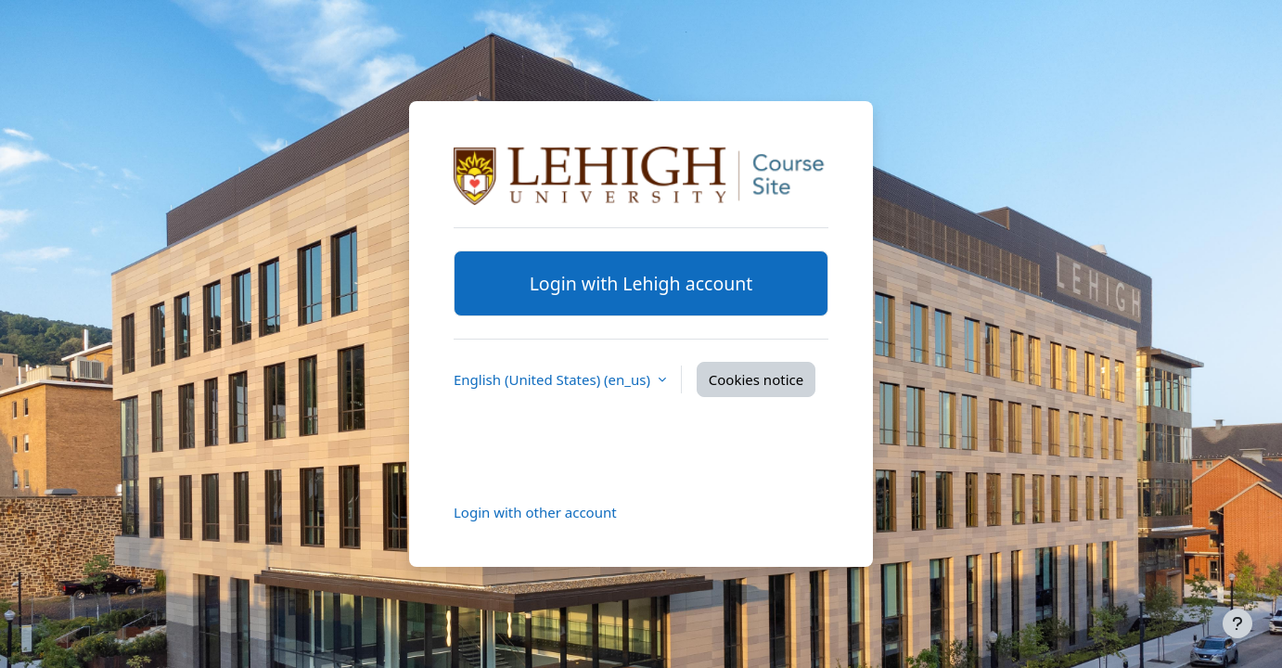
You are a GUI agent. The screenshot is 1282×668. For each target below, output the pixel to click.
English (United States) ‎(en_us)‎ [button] (554, 379)
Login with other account (535, 512)
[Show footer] (1237, 623)
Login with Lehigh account (641, 283)
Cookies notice (756, 379)
